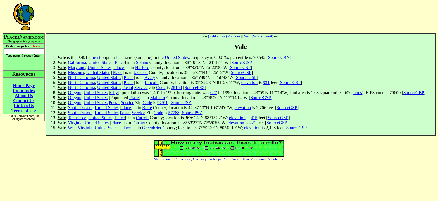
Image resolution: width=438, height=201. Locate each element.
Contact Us (23, 100)
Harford (142, 67)
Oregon (74, 92)
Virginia (75, 122)
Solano (142, 62)
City (114, 92)
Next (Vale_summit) (258, 36)
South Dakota (80, 107)
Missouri (76, 72)
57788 (173, 112)
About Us (24, 95)
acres (357, 92)
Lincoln (152, 82)
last (119, 57)
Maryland (76, 67)
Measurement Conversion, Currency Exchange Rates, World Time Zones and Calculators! (219, 159)
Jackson (141, 72)
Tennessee (77, 117)
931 (266, 82)
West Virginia (80, 127)
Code (161, 87)
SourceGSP (241, 62)
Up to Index (24, 90)
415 (254, 117)
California (77, 62)
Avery (149, 77)
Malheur (157, 97)
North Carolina (81, 77)
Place (120, 62)
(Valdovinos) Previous (224, 36)
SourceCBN (279, 57)
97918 (162, 102)
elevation (249, 82)
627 (213, 92)
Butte (147, 107)
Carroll (142, 117)
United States (177, 57)
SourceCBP (413, 92)
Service (141, 87)
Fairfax (138, 122)
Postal (127, 87)
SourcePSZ (195, 87)
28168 (176, 87)
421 (252, 122)
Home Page (24, 85)
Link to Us (24, 105)
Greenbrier (151, 127)
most (96, 57)
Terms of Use (23, 110)
